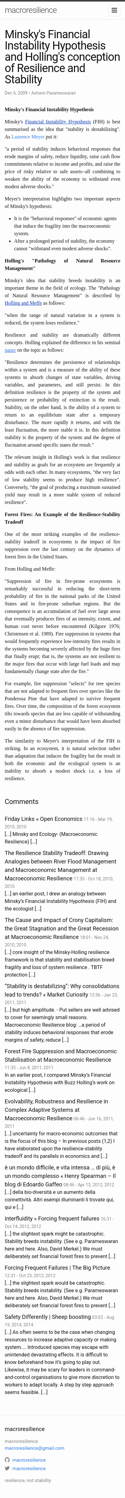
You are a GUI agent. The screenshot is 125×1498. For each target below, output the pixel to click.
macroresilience (31, 10)
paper (10, 350)
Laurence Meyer (28, 136)
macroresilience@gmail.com (34, 1448)
